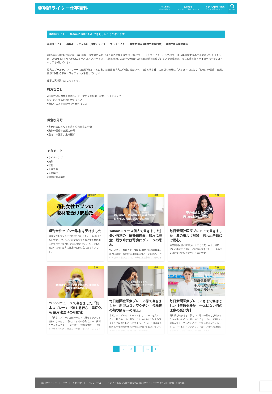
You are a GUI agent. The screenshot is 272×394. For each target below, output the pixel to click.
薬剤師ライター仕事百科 (63, 8)
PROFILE (165, 8)
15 (147, 348)
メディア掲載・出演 (215, 8)
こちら (70, 80)
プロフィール (94, 383)
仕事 (65, 383)
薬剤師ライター (49, 383)
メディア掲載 (114, 383)
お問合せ (188, 8)
